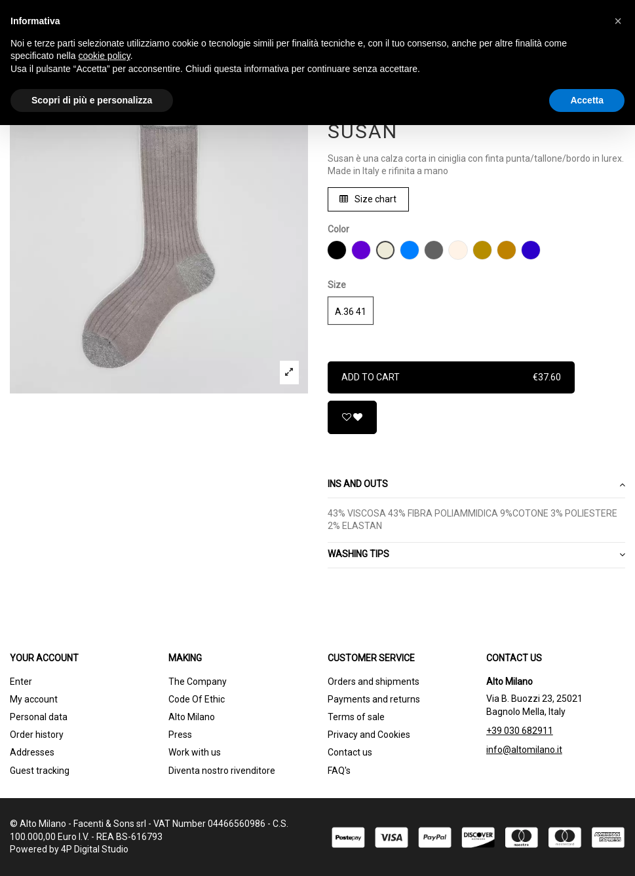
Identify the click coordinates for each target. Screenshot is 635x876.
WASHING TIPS (477, 554)
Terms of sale (356, 717)
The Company (197, 681)
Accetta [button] (587, 100)
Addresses (32, 752)
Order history (37, 734)
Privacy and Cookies (369, 734)
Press (180, 734)
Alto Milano (191, 717)
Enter (21, 681)
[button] (617, 20)
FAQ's (339, 770)
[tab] (477, 485)
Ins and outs (477, 484)
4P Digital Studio (94, 849)
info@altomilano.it (524, 749)
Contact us (350, 752)
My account (34, 699)
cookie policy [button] (104, 55)
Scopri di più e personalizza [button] (91, 100)
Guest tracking (39, 770)
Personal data (38, 717)
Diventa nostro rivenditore (221, 770)
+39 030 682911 (519, 730)
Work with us (194, 752)
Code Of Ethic (196, 699)
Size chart (367, 199)
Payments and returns (374, 699)
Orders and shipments (373, 681)
